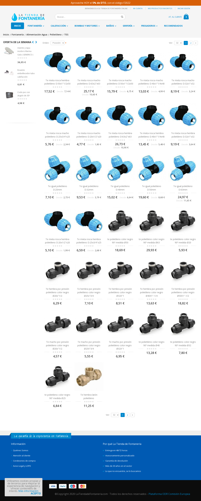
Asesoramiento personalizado (119, 455)
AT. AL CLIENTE (175, 17)
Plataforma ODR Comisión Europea (169, 494)
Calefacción (58, 25)
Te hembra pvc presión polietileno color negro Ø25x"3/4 (88, 292)
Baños (110, 25)
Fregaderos (148, 25)
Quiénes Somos (20, 450)
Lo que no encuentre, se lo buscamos (123, 471)
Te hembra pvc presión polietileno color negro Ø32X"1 (120, 292)
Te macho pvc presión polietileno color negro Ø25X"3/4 (88, 345)
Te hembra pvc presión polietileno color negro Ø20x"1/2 (57, 292)
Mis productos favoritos (160, 8)
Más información (28, 491)
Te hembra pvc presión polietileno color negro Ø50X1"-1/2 (183, 292)
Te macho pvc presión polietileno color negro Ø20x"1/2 (57, 345)
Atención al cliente (21, 455)
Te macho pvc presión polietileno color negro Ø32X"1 (120, 345)
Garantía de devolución (116, 460)
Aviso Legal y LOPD (22, 466)
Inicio (6, 34)
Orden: (46, 43)
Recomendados (173, 25)
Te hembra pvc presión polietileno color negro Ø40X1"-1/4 (151, 292)
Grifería (127, 25)
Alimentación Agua (36, 34)
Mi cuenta (137, 8)
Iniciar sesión (184, 8)
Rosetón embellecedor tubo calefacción (26, 73)
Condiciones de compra (24, 460)
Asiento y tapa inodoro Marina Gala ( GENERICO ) (25, 51)
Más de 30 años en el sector (118, 466)
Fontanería (35, 25)
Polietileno (56, 34)
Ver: (171, 43)
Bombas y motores (86, 25)
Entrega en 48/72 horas (116, 450)
